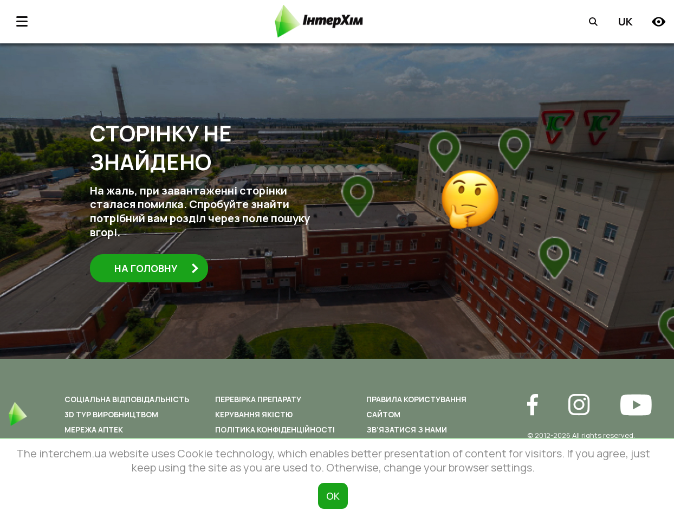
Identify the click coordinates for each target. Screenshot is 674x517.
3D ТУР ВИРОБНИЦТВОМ (111, 414)
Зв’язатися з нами (406, 429)
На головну (156, 268)
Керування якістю (254, 414)
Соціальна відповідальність (126, 399)
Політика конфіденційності (275, 429)
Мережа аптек (93, 429)
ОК (333, 495)
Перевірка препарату (258, 399)
